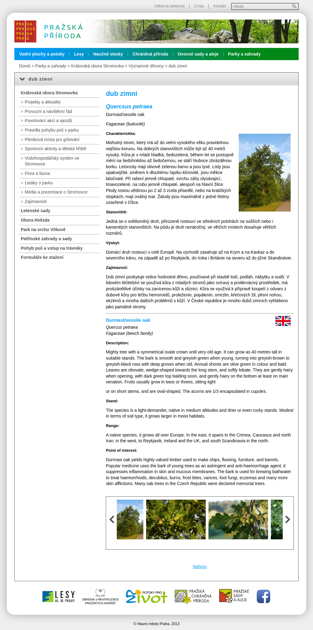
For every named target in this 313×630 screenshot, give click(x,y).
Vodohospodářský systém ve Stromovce (52, 161)
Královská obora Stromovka (97, 65)
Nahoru (200, 566)
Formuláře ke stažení (42, 257)
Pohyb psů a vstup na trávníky (52, 248)
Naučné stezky (108, 54)
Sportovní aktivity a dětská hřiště (56, 148)
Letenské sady (35, 210)
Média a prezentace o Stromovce (56, 192)
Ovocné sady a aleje (198, 54)
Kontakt (219, 6)
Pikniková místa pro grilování (52, 139)
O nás (199, 6)
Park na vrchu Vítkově (43, 229)
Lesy (79, 54)
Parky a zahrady (244, 54)
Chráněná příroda (150, 54)
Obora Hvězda (35, 220)
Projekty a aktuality (43, 102)
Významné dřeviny (146, 65)
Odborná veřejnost (169, 6)
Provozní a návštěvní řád (48, 111)
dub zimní (178, 65)
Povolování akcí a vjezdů (48, 120)
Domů (24, 65)
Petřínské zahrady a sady (46, 238)
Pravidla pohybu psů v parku (52, 130)
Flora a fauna (37, 173)
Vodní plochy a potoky (41, 54)
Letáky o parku (39, 182)
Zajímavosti (36, 201)
